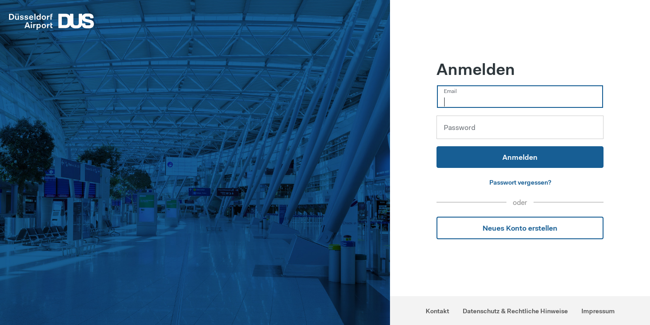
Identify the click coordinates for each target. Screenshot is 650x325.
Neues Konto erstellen (520, 227)
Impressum (598, 311)
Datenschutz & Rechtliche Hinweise (515, 311)
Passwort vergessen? (520, 182)
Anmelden (520, 157)
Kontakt (437, 311)
